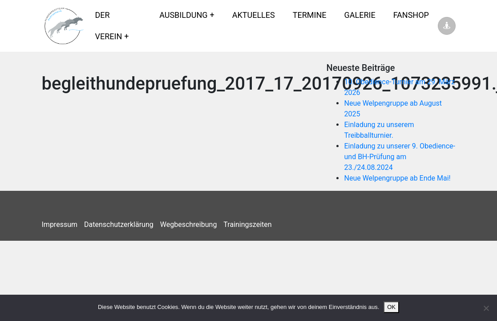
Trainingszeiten (247, 224)
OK (391, 307)
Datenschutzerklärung (119, 224)
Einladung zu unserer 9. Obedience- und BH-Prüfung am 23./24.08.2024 (399, 157)
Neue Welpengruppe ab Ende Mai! (397, 178)
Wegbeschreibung (188, 224)
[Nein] (485, 308)
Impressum (60, 224)
